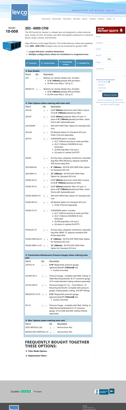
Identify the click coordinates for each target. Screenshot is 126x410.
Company (99, 43)
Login (108, 19)
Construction (48, 63)
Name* (98, 36)
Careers (92, 19)
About (84, 19)
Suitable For (83, 63)
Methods (76, 19)
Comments (100, 69)
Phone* (98, 55)
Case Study (102, 88)
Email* (98, 49)
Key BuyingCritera (66, 63)
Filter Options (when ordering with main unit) (47, 103)
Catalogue (46, 19)
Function (31, 63)
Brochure (101, 85)
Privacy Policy (119, 102)
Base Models (32, 71)
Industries (56, 19)
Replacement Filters (36, 355)
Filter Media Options (36, 351)
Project (98, 62)
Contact (101, 19)
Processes (67, 19)
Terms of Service (109, 104)
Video (100, 91)
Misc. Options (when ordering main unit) (45, 320)
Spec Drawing (104, 82)
